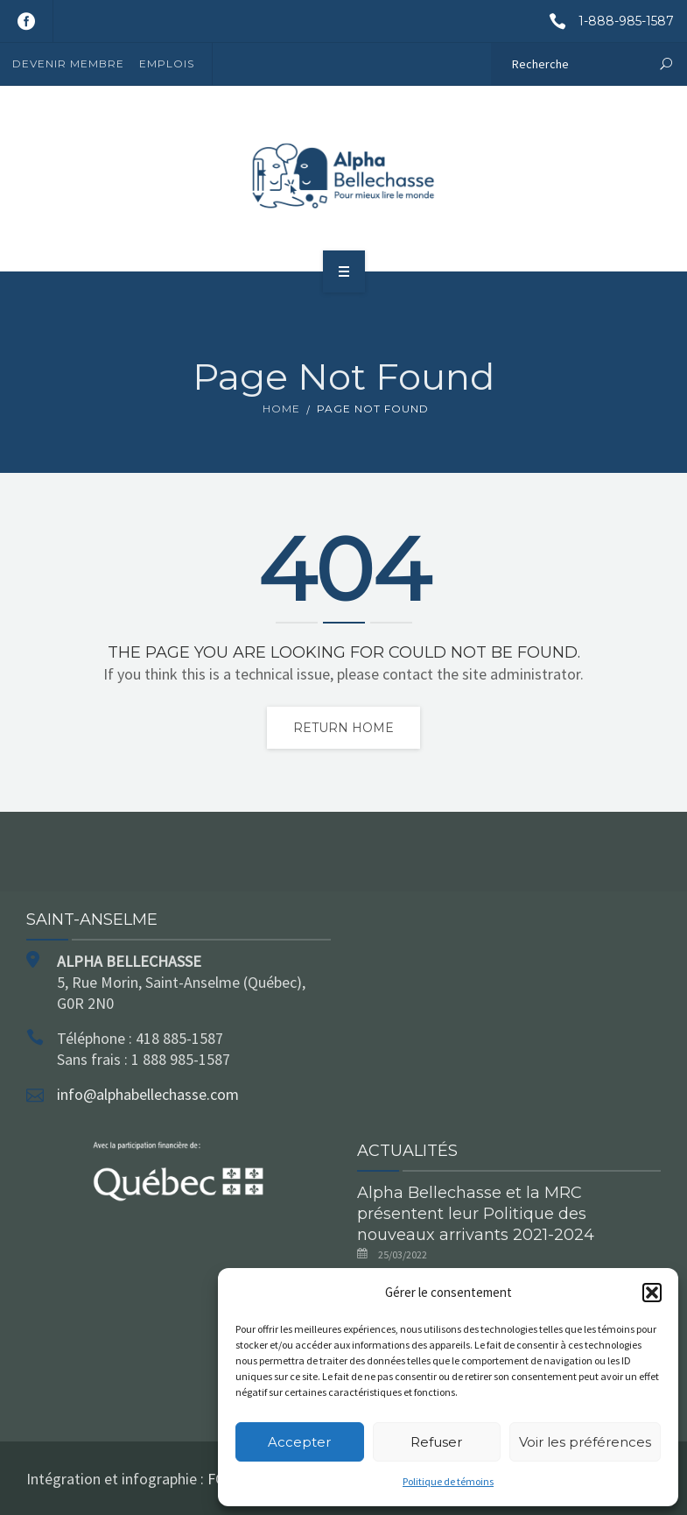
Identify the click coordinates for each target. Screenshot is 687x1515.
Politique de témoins (448, 1481)
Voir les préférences (585, 1442)
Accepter (299, 1442)
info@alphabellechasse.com (148, 1094)
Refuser (436, 1442)
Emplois (166, 63)
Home (281, 408)
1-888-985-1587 (605, 21)
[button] (652, 1292)
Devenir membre (68, 63)
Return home (343, 728)
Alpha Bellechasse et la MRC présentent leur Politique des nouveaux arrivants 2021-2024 (475, 1213)
